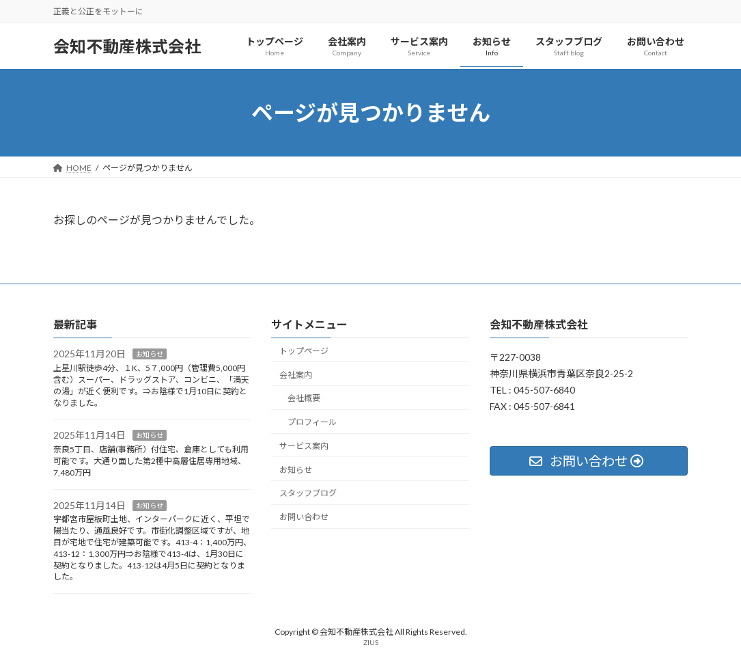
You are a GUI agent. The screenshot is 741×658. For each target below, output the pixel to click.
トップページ (303, 351)
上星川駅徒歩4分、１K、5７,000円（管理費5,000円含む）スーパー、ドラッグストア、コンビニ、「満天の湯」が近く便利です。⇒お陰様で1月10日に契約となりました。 (151, 385)
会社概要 (304, 399)
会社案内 (295, 375)
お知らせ (149, 355)
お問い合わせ (303, 517)
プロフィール (312, 422)
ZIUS (370, 642)
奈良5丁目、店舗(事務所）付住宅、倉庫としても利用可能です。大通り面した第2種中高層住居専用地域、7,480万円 (151, 461)
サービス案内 (303, 446)
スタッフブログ (308, 494)
